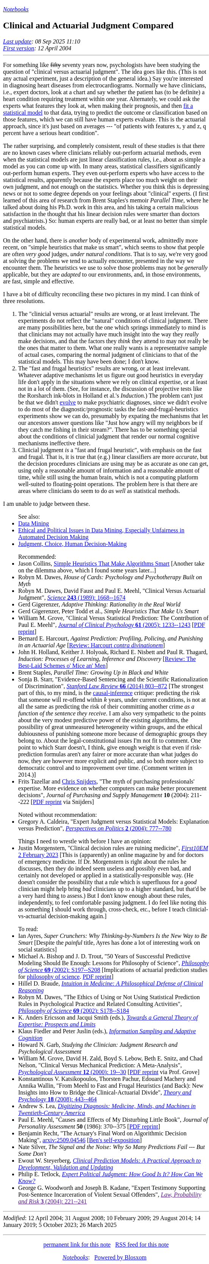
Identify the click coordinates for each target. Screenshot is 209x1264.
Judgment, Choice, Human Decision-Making (72, 544)
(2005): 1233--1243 (124, 625)
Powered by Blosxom (120, 1257)
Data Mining (33, 523)
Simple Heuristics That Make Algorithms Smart (112, 563)
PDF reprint (47, 802)
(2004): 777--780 (119, 828)
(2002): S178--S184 (73, 1010)
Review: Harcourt (116, 645)
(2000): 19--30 (72, 1072)
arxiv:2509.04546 (63, 1140)
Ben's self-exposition (114, 1140)
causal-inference (113, 693)
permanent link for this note (77, 1244)
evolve (68, 402)
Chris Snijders (79, 781)
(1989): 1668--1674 (86, 597)
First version (18, 48)
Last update (17, 41)
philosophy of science (53, 976)
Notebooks (16, 9)
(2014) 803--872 (117, 686)
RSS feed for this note (141, 1244)
